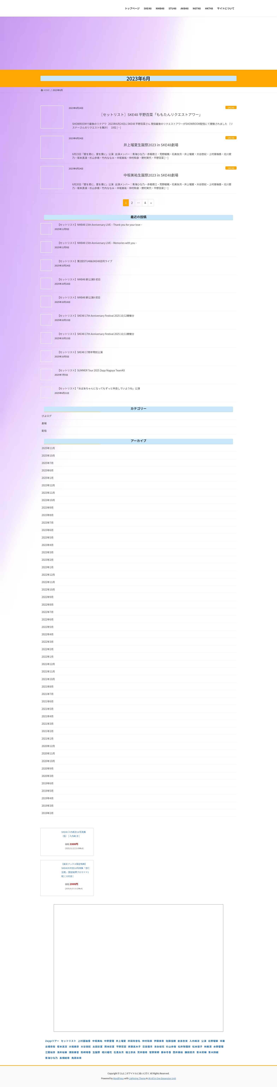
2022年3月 (48, 641)
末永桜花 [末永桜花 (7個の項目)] (159, 1046)
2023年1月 (48, 567)
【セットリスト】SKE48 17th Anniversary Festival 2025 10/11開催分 (95, 334)
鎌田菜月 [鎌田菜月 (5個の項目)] (190, 1052)
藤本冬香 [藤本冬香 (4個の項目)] (166, 1052)
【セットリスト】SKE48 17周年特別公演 (80, 352)
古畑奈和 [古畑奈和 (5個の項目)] (50, 1046)
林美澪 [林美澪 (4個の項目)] (208, 1046)
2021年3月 (48, 723)
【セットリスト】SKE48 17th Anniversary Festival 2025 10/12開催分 (95, 315)
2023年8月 (48, 515)
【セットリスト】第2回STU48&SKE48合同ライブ (84, 261)
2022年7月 (48, 612)
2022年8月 (48, 604)
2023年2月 (48, 559)
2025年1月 (48, 478)
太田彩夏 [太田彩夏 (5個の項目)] (98, 1046)
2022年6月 (48, 619)
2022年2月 (48, 649)
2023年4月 (48, 545)
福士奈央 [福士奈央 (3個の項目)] (131, 1052)
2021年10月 (48, 679)
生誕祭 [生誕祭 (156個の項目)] (96, 1052)
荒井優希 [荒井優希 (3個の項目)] (142, 1052)
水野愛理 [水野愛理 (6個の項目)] (218, 1046)
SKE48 (231, 107)
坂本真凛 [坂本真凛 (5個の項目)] (62, 1046)
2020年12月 (48, 746)
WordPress (118, 1078)
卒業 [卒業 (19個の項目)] (222, 1041)
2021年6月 (48, 701)
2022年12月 (48, 574)
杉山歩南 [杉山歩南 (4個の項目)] (171, 1046)
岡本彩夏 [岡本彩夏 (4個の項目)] (109, 1046)
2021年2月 (48, 731)
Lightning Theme (137, 1078)
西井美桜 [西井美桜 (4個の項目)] (178, 1052)
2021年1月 (48, 738)
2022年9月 (48, 597)
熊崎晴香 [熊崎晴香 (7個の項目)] (86, 1052)
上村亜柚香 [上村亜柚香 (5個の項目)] (84, 1041)
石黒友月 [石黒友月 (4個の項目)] (119, 1052)
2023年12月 (48, 485)
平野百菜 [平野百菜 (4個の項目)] (121, 1046)
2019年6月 (48, 783)
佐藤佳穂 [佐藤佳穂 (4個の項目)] (171, 1041)
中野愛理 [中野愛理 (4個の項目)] (109, 1041)
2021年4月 (48, 716)
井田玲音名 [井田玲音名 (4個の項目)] (134, 1041)
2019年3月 (48, 805)
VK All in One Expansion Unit (162, 1078)
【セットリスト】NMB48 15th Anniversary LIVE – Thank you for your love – (99, 224)
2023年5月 (48, 537)
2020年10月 (48, 761)
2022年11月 (48, 582)
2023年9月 (48, 507)
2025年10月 (48, 455)
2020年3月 (48, 776)
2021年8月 (48, 686)
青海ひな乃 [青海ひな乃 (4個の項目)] (51, 1058)
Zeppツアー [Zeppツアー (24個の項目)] (52, 1041)
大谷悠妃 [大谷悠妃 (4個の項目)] (86, 1046)
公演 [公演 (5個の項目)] (203, 1041)
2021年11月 (48, 671)
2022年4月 (48, 634)
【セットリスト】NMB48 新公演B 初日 (79, 279)
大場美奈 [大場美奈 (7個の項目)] (74, 1046)
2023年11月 (48, 492)
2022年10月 (48, 589)
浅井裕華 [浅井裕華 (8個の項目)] (62, 1052)
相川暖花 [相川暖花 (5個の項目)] (107, 1052)
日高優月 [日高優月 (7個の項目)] (147, 1046)
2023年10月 (48, 500)
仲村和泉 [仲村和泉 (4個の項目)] (147, 1041)
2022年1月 (48, 656)
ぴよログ (47, 416)
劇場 (44, 423)
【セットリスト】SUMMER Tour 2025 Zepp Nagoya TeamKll (91, 370)
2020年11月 (48, 753)
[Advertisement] (138, 43)
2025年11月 (48, 448)
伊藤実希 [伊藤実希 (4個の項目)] (159, 1041)
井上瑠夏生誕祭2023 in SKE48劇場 (150, 144)
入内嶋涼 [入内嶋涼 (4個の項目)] (195, 1041)
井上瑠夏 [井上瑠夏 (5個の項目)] (121, 1041)
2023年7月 (48, 522)
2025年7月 (48, 463)
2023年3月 (48, 552)
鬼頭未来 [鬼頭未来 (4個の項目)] (76, 1058)
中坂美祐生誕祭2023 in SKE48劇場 (150, 175)
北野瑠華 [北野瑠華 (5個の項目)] (213, 1041)
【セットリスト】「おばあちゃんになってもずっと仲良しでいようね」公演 (98, 388)
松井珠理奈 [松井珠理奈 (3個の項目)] (184, 1046)
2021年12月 (48, 664)
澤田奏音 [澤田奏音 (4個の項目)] (74, 1052)
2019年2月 (48, 813)
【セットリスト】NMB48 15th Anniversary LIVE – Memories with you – (97, 243)
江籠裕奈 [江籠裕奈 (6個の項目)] (50, 1052)
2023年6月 (48, 530)
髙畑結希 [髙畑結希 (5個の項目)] (65, 1058)
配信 (44, 430)
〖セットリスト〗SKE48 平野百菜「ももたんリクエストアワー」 (150, 114)
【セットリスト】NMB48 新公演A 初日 (78, 297)
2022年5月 (48, 627)
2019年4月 (48, 798)
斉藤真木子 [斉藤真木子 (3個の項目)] (134, 1046)
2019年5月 (48, 790)
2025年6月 (48, 470)
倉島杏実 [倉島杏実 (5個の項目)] (183, 1041)
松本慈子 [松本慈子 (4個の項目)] (197, 1046)
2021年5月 (48, 709)
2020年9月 (48, 768)
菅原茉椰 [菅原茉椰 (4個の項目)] (154, 1052)
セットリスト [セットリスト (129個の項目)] (68, 1041)
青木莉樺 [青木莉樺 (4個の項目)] (202, 1052)
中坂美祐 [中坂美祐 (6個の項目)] (97, 1041)
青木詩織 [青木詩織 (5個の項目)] (213, 1052)
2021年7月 (48, 694)
